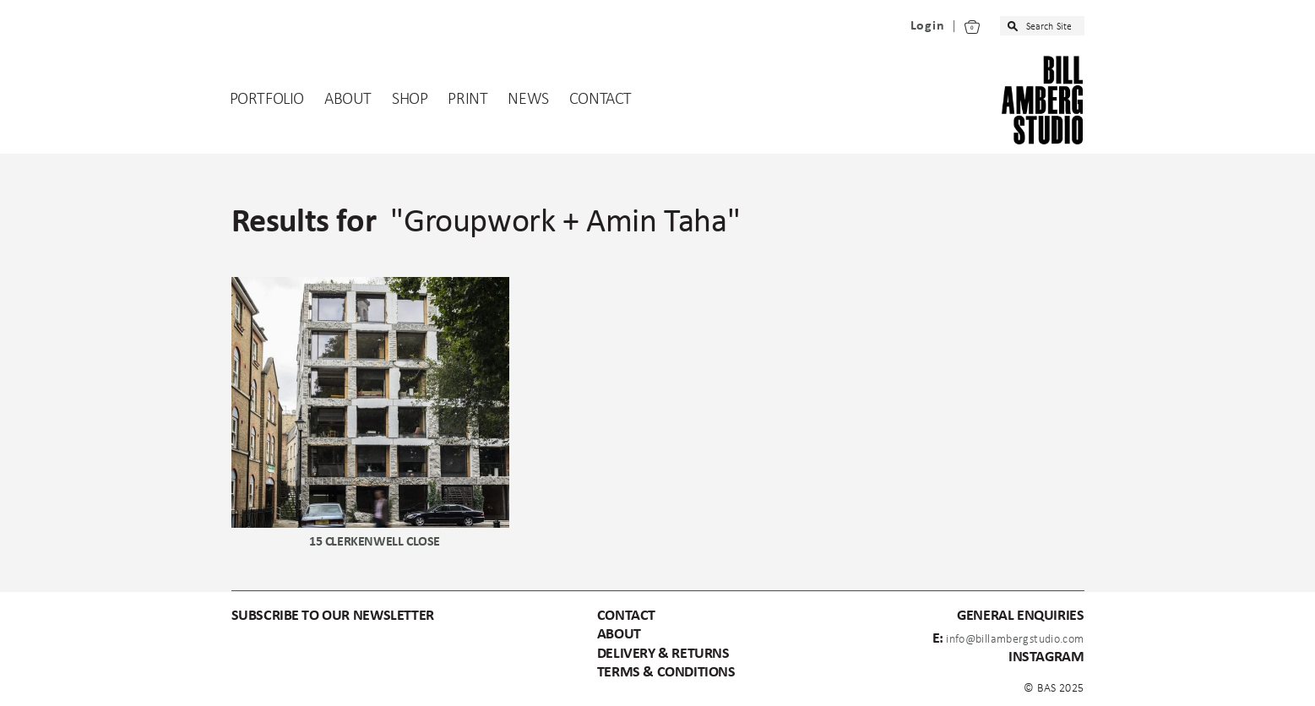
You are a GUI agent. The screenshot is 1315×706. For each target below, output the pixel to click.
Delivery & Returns (663, 654)
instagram (1046, 657)
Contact (600, 99)
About (348, 99)
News (528, 99)
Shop (409, 99)
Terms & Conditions (666, 672)
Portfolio (267, 99)
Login (927, 26)
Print (467, 99)
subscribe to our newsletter (332, 616)
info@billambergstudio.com (1015, 639)
